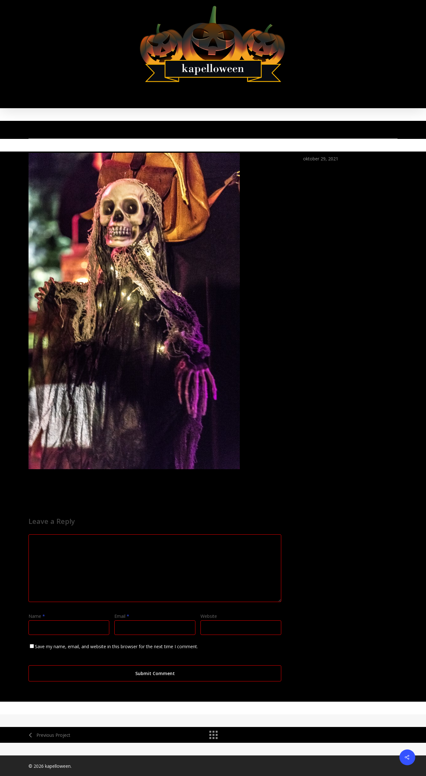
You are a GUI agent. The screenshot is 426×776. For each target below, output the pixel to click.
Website (208, 616)
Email (121, 616)
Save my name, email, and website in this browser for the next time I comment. (116, 646)
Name (37, 616)
